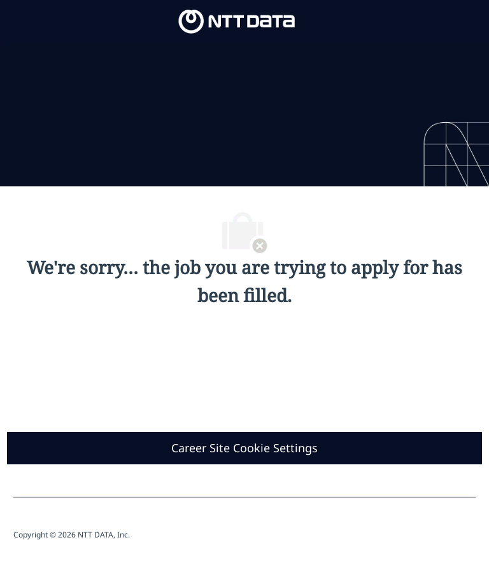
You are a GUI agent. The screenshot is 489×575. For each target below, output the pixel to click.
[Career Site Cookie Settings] (244, 448)
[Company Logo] (237, 21)
